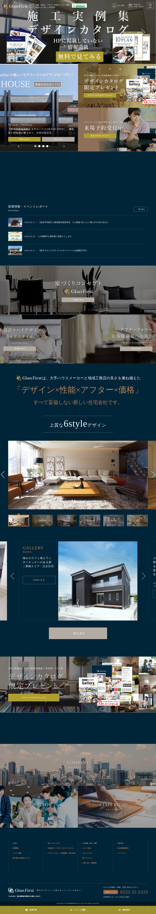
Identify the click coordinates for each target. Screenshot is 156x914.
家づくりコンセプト (54, 843)
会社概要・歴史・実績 (90, 843)
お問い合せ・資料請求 (90, 863)
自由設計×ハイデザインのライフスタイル (61, 848)
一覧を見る (58, 139)
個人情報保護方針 (123, 848)
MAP (37, 896)
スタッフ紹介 (87, 848)
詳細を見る (24, 139)
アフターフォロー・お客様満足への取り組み (62, 853)
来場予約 (120, 843)
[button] (143, 32)
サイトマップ (122, 853)
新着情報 (15, 848)
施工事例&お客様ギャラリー (22, 858)
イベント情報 (17, 853)
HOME (15, 843)
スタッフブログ (87, 853)
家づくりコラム (87, 858)
